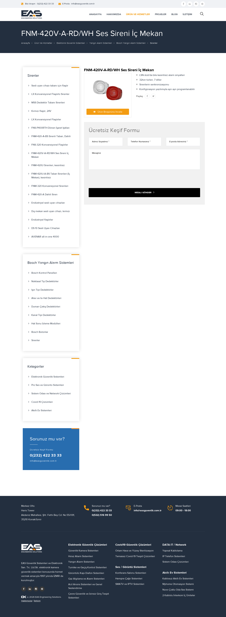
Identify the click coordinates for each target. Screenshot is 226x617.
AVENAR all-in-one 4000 (45, 236)
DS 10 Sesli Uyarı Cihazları (45, 228)
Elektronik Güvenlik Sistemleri (71, 43)
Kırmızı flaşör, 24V (41, 111)
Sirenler (35, 340)
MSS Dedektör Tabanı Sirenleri (48, 102)
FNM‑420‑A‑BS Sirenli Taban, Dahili (51, 136)
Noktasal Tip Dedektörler (45, 281)
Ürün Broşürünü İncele (107, 112)
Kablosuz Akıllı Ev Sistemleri (177, 578)
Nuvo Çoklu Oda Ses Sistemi (178, 589)
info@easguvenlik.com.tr (43, 461)
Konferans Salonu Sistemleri (130, 572)
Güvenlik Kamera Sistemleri (83, 550)
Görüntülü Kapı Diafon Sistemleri (86, 573)
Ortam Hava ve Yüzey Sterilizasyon (134, 550)
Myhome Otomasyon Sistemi (178, 584)
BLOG (174, 14)
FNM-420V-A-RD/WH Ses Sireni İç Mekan (50, 155)
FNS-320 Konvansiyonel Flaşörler (49, 144)
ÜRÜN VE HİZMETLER (138, 14)
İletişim (37, 600)
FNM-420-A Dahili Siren (44, 194)
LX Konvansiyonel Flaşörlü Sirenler (50, 94)
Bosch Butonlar (39, 332)
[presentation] (112, 179)
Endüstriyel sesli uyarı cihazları (48, 202)
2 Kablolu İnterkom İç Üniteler (178, 595)
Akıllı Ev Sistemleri (41, 410)
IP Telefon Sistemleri (173, 556)
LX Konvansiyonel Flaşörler (46, 119)
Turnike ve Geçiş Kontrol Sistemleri (87, 567)
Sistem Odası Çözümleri (175, 561)
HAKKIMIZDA (114, 14)
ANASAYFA (95, 14)
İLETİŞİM (187, 14)
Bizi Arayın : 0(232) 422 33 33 (39, 3)
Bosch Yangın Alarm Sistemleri (130, 43)
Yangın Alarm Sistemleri (100, 43)
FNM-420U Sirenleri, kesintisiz (48, 165)
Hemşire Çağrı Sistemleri (128, 578)
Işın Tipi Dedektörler (42, 289)
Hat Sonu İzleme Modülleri (45, 323)
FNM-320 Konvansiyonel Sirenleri (49, 186)
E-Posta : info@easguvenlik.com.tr (78, 3)
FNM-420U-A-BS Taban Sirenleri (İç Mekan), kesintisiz (50, 175)
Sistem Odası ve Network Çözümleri (51, 393)
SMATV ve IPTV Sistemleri (129, 584)
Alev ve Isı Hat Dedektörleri (46, 298)
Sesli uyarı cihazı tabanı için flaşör (49, 85)
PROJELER (160, 14)
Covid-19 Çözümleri (42, 402)
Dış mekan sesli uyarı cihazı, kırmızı (50, 211)
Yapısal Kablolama (172, 550)
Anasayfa (25, 43)
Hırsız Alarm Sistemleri (80, 556)
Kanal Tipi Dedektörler (43, 315)
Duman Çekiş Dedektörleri (45, 306)
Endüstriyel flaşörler (42, 219)
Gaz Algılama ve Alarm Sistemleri (86, 578)
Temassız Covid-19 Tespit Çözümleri (135, 556)
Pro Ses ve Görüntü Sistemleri (47, 385)
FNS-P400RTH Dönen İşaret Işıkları (50, 127)
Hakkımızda (26, 600)
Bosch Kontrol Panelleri (44, 272)
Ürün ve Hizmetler (43, 43)
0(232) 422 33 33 (46, 455)
